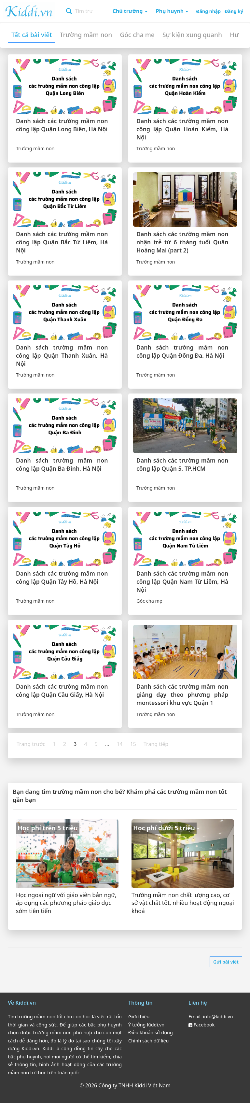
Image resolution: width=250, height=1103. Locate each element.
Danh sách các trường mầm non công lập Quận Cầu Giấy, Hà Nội (62, 690)
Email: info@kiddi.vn (210, 1016)
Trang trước (31, 744)
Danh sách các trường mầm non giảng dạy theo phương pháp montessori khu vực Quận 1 (182, 694)
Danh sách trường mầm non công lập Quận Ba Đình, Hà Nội (62, 464)
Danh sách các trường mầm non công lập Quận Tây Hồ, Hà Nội (62, 577)
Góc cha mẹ (137, 34)
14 (119, 744)
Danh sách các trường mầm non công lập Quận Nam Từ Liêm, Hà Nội (182, 581)
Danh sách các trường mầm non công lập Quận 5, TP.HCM (182, 464)
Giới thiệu (138, 1016)
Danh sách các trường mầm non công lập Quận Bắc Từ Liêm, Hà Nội (62, 242)
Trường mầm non (86, 34)
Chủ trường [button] (130, 11)
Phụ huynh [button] (172, 11)
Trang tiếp (156, 744)
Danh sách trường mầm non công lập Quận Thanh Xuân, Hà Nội (62, 355)
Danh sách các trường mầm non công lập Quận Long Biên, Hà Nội (62, 125)
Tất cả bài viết (31, 34)
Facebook (201, 1025)
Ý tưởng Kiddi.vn (146, 1025)
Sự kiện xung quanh (192, 34)
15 (133, 744)
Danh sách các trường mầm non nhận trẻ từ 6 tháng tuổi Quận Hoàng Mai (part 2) (182, 242)
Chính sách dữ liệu (148, 1041)
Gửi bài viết (226, 962)
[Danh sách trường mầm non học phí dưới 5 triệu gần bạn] (183, 869)
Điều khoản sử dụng (150, 1032)
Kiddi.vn (29, 10)
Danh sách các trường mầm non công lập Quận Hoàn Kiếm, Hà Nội (182, 129)
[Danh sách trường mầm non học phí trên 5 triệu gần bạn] (67, 869)
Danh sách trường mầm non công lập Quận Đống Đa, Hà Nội (182, 351)
